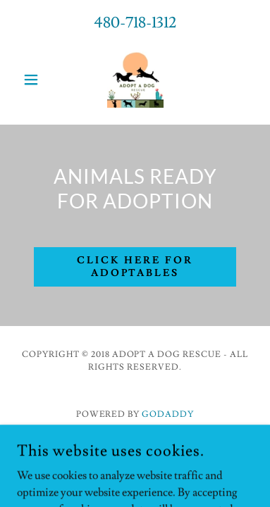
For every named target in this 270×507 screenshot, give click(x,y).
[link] (135, 79)
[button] (34, 79)
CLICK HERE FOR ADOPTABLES (135, 267)
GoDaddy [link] (168, 414)
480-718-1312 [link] (135, 23)
